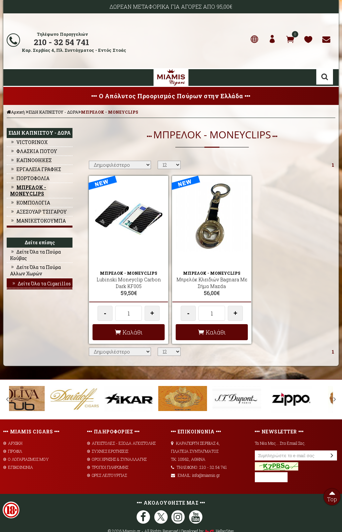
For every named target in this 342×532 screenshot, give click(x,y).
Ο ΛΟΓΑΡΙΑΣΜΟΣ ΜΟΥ (26, 447)
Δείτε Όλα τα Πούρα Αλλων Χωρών (35, 270)
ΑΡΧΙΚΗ (12, 431)
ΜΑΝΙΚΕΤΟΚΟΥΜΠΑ (38, 221)
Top (332, 496)
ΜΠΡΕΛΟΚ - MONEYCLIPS (109, 112)
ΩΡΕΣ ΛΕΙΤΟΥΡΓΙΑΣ (107, 464)
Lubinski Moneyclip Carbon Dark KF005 (129, 271)
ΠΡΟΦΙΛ (12, 439)
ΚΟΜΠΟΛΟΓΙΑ (30, 203)
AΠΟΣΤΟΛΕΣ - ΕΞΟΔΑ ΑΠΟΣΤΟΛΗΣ (121, 431)
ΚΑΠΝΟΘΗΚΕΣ (31, 160)
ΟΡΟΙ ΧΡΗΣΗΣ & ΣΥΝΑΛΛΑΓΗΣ (117, 447)
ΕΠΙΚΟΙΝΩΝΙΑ (18, 455)
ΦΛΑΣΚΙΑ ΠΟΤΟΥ (33, 151)
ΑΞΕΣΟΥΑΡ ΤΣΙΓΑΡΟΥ (38, 212)
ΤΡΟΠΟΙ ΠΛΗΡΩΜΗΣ (107, 455)
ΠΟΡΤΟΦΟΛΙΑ (29, 178)
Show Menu (13, 77)
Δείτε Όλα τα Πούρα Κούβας (35, 255)
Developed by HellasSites (207, 519)
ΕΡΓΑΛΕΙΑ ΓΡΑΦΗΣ (35, 169)
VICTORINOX (29, 142)
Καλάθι (129, 321)
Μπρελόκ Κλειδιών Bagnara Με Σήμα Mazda (211, 271)
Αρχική (16, 112)
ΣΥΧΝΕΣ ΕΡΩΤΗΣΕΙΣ (107, 439)
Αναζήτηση (324, 77)
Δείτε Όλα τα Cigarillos (41, 283)
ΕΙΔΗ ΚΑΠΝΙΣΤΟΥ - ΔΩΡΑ (53, 112)
